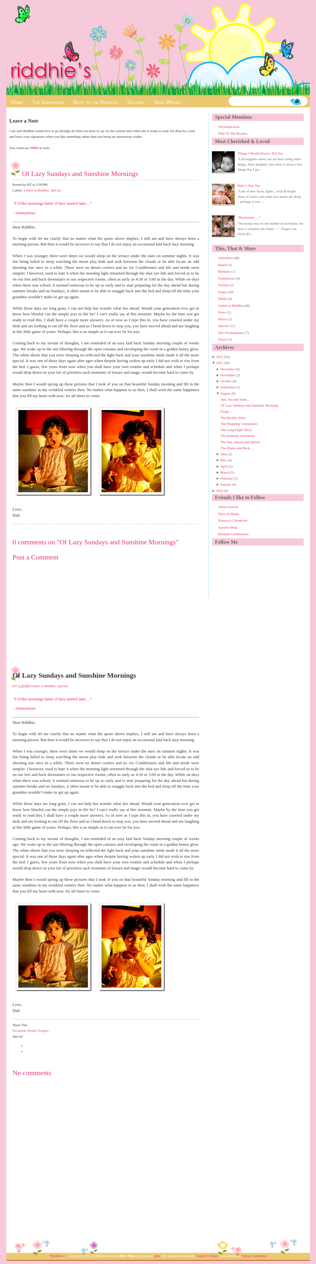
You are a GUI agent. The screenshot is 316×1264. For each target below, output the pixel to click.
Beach (223, 265)
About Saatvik (228, 507)
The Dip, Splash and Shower (240, 442)
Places (223, 319)
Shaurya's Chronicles (233, 520)
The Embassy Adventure (237, 436)
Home (17, 102)
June (223, 454)
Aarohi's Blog (228, 527)
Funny (223, 292)
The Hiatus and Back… (236, 448)
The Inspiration (48, 102)
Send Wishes (167, 102)
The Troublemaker (231, 333)
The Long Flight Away (236, 430)
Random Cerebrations (233, 534)
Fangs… (226, 411)
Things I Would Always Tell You (260, 153)
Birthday (224, 271)
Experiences (227, 278)
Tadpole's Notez (207, 1256)
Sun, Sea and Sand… (235, 399)
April (224, 466)
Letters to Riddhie (36, 190)
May (223, 460)
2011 (219, 363)
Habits (223, 298)
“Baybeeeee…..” (249, 217)
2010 (219, 491)
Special (56, 190)
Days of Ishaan (228, 514)
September (227, 387)
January (225, 484)
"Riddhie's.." (58, 1256)
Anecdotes (226, 258)
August (225, 393)
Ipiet (157, 1256)
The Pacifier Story (233, 418)
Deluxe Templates (254, 1256)
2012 (219, 357)
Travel (223, 339)
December (227, 369)
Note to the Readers (95, 102)
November (227, 375)
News (222, 312)
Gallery (136, 102)
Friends (224, 285)
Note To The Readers (233, 133)
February (226, 478)
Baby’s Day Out (249, 185)
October (226, 381)
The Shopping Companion (238, 424)
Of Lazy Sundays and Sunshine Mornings (80, 174)
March (225, 472)
